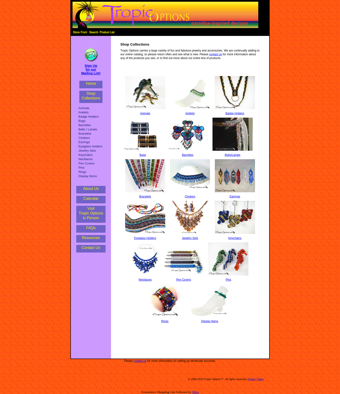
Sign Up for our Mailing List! (91, 69)
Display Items (87, 176)
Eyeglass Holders (90, 146)
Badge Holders (88, 116)
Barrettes (84, 125)
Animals (83, 108)
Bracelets (84, 133)
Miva (195, 392)
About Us (91, 189)
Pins (81, 167)
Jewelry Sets (87, 150)
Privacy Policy (256, 379)
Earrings (84, 142)
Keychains (85, 155)
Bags (81, 121)
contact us (215, 54)
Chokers (84, 138)
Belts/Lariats (232, 155)
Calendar (91, 199)
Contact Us (90, 248)
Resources (91, 238)
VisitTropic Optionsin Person (91, 213)
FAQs (91, 228)
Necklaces (85, 159)
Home (91, 83)
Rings (82, 172)
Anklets (83, 112)
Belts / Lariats (87, 129)
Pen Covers (86, 163)
